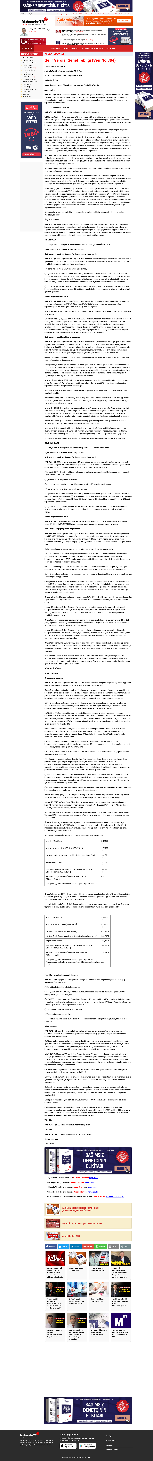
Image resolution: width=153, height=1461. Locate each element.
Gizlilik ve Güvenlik (112, 1450)
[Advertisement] (31, 196)
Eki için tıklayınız (51, 1139)
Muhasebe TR (66, 1457)
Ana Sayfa (60, 14)
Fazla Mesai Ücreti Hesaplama (29, 71)
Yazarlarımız (27, 96)
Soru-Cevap (26, 87)
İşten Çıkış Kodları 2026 (30, 79)
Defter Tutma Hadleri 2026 (97, 14)
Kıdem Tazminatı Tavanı (30, 82)
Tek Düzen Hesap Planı (30, 89)
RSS (108, 14)
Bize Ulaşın (128, 14)
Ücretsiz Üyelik (111, 1440)
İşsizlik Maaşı (29, 77)
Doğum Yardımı (28, 65)
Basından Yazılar (28, 60)
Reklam (121, 14)
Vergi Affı (26, 94)
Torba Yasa (26, 91)
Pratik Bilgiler (27, 84)
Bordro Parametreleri (29, 63)
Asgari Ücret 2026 (69, 14)
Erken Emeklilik (29, 68)
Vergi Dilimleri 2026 (82, 14)
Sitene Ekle (114, 14)
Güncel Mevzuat (28, 74)
